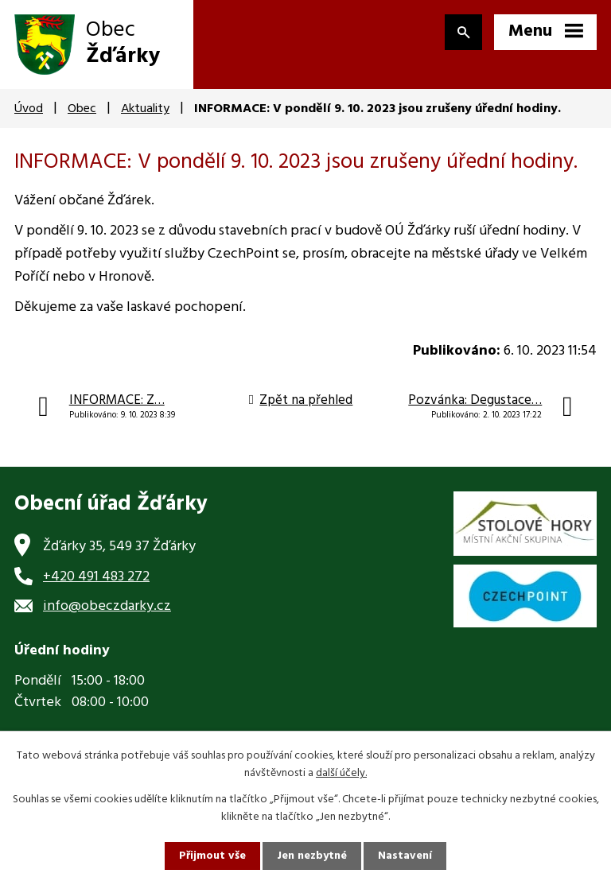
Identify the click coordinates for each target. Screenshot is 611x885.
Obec (82, 109)
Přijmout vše (212, 856)
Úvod (28, 109)
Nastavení (405, 856)
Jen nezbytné (312, 856)
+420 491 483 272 (96, 576)
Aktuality (145, 109)
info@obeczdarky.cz (107, 606)
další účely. (341, 773)
